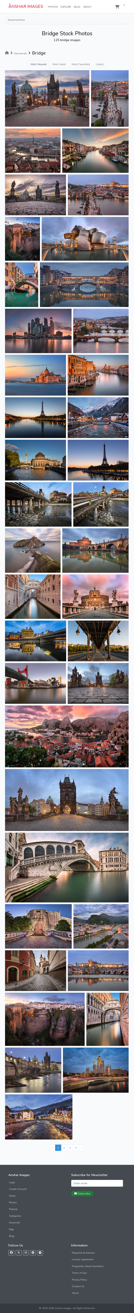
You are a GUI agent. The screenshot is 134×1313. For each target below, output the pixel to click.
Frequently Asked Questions (87, 1266)
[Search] (126, 20)
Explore (67, 7)
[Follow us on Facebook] (11, 1252)
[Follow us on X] (19, 1252)
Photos (53, 7)
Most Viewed (38, 64)
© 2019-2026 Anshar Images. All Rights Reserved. (67, 1308)
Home (12, 1196)
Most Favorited (81, 64)
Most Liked (59, 64)
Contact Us (78, 1286)
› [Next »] (81, 1147)
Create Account (18, 1189)
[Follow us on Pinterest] (33, 1252)
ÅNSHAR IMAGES (25, 6)
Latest (100, 64)
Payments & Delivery (83, 1252)
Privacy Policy (79, 1279)
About (88, 7)
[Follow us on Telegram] (40, 1252)
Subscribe (82, 1193)
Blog (78, 7)
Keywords (14, 1222)
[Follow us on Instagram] (26, 1252)
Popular (13, 1209)
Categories (15, 1216)
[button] (123, 5)
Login (12, 1182)
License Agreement (82, 1259)
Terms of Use (79, 1273)
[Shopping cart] (117, 6)
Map (11, 1229)
